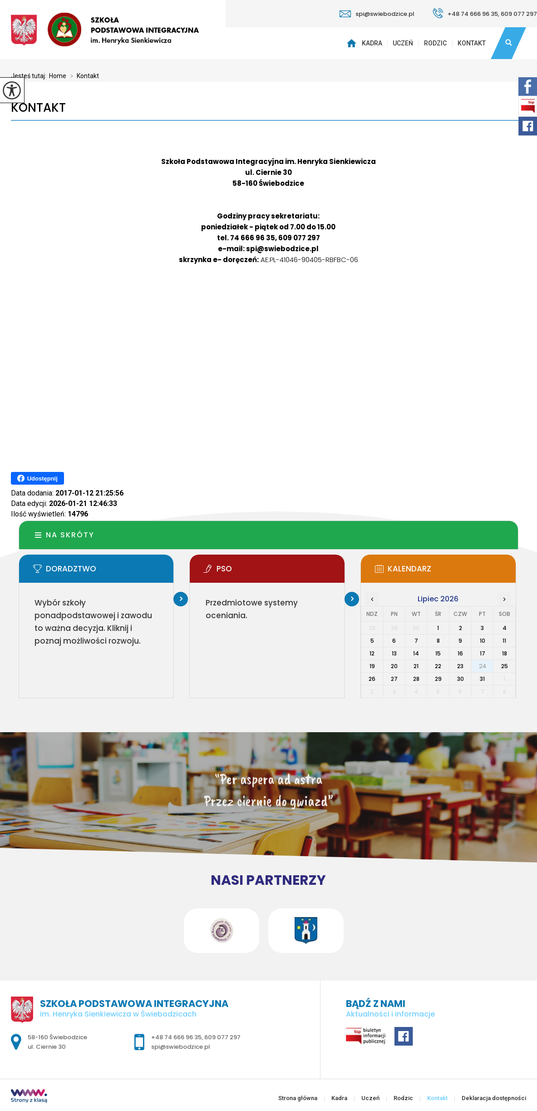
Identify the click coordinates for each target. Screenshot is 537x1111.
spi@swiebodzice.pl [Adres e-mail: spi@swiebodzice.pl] (180, 1046)
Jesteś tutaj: (30, 76)
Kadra (372, 43)
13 (394, 653)
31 (482, 679)
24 (482, 666)
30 (460, 679)
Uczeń (403, 43)
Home (57, 76)
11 (504, 641)
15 (438, 653)
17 (482, 653)
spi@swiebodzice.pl (377, 14)
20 (394, 666)
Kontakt (472, 43)
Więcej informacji (180, 599)
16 (460, 653)
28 (416, 679)
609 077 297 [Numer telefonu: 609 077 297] (222, 1037)
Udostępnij (37, 478)
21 (416, 666)
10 (482, 641)
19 (372, 666)
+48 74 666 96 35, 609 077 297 (485, 13)
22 (438, 666)
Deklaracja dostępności (494, 1098)
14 (416, 653)
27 (394, 679)
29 (438, 679)
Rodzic (435, 43)
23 (460, 666)
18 (504, 653)
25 (504, 666)
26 (372, 679)
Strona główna (352, 43)
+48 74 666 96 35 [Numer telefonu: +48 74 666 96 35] (176, 1037)
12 (371, 653)
